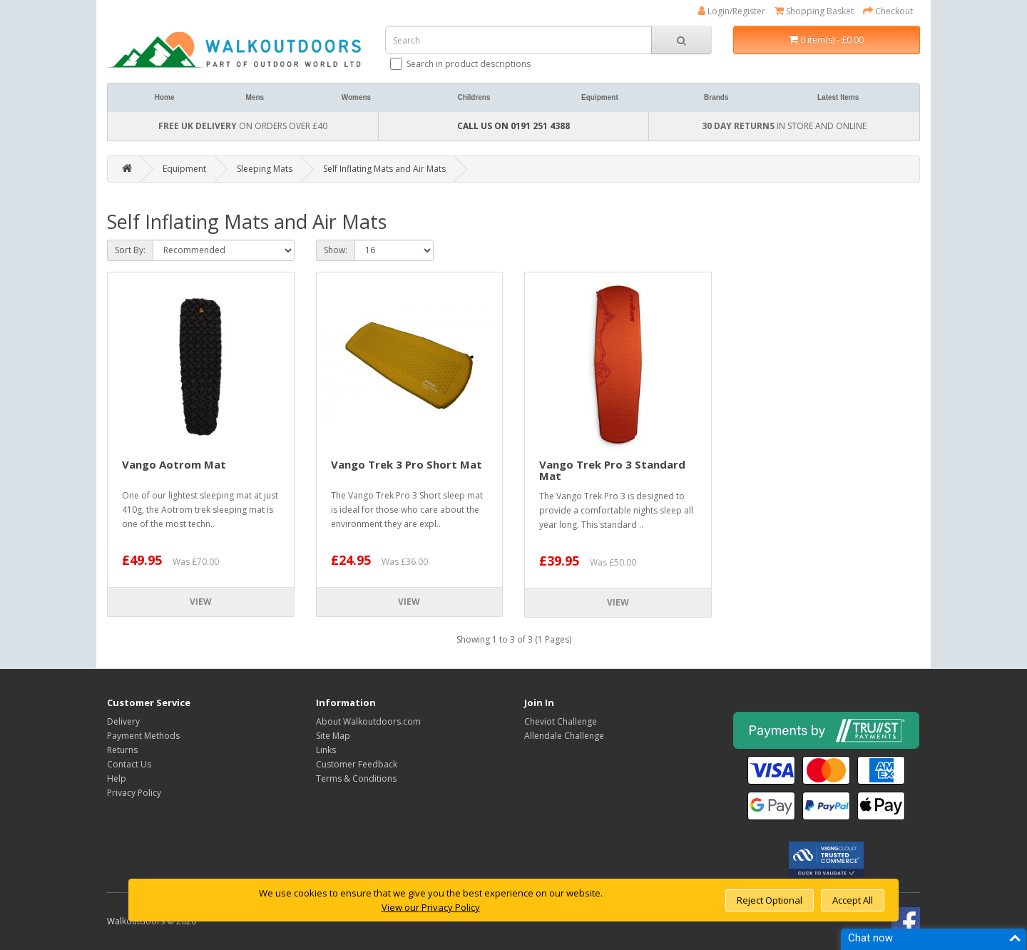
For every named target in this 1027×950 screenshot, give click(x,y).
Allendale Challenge (564, 736)
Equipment (599, 97)
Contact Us (129, 764)
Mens (255, 97)
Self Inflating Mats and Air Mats (384, 169)
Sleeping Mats (264, 169)
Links (326, 750)
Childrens (473, 97)
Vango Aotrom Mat (174, 464)
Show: (335, 250)
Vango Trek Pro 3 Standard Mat (612, 470)
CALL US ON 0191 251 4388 (513, 126)
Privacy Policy (134, 793)
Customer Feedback (356, 764)
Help (116, 778)
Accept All (852, 900)
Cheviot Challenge (560, 721)
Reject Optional (769, 900)
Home (165, 97)
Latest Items (838, 97)
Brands (716, 97)
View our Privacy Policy (431, 907)
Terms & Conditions (356, 778)
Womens (357, 97)
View (201, 602)
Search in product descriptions (461, 64)
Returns (122, 750)
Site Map (333, 736)
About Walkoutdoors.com (368, 721)
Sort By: (130, 250)
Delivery (123, 721)
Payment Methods (143, 736)
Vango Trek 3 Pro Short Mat (406, 464)
